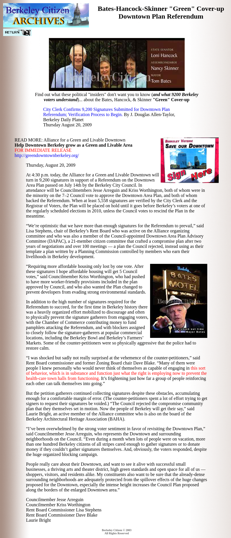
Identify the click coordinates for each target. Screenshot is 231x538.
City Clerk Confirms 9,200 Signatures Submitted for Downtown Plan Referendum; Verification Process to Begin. (106, 112)
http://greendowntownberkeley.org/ (47, 155)
